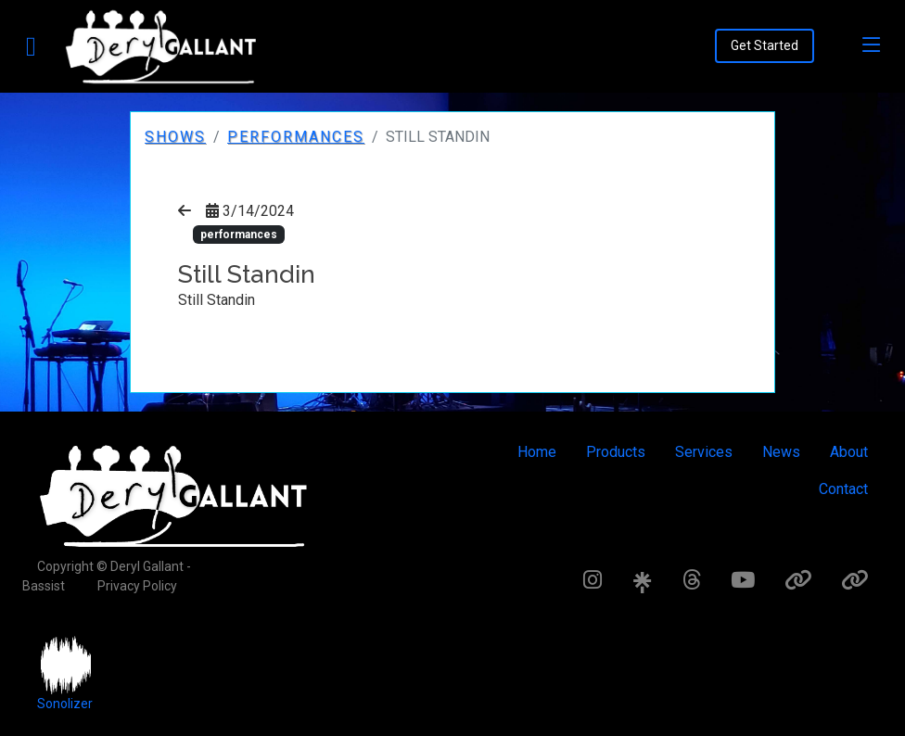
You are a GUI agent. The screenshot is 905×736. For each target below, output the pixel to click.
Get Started (764, 45)
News (781, 452)
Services (704, 452)
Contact (843, 489)
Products (615, 452)
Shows (175, 137)
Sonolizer (65, 703)
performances (295, 137)
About (849, 452)
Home (536, 452)
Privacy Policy (137, 585)
